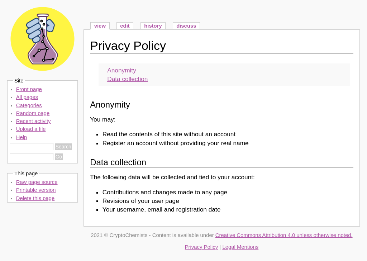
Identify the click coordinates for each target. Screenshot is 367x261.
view (100, 26)
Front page (29, 89)
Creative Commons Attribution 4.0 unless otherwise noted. (284, 235)
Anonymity (121, 70)
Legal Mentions (240, 247)
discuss (186, 26)
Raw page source (37, 182)
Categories (29, 105)
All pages (27, 97)
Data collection (127, 78)
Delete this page (35, 198)
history (153, 26)
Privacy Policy (128, 45)
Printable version (36, 190)
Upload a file (31, 129)
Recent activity (33, 121)
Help (21, 137)
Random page (32, 113)
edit (124, 26)
